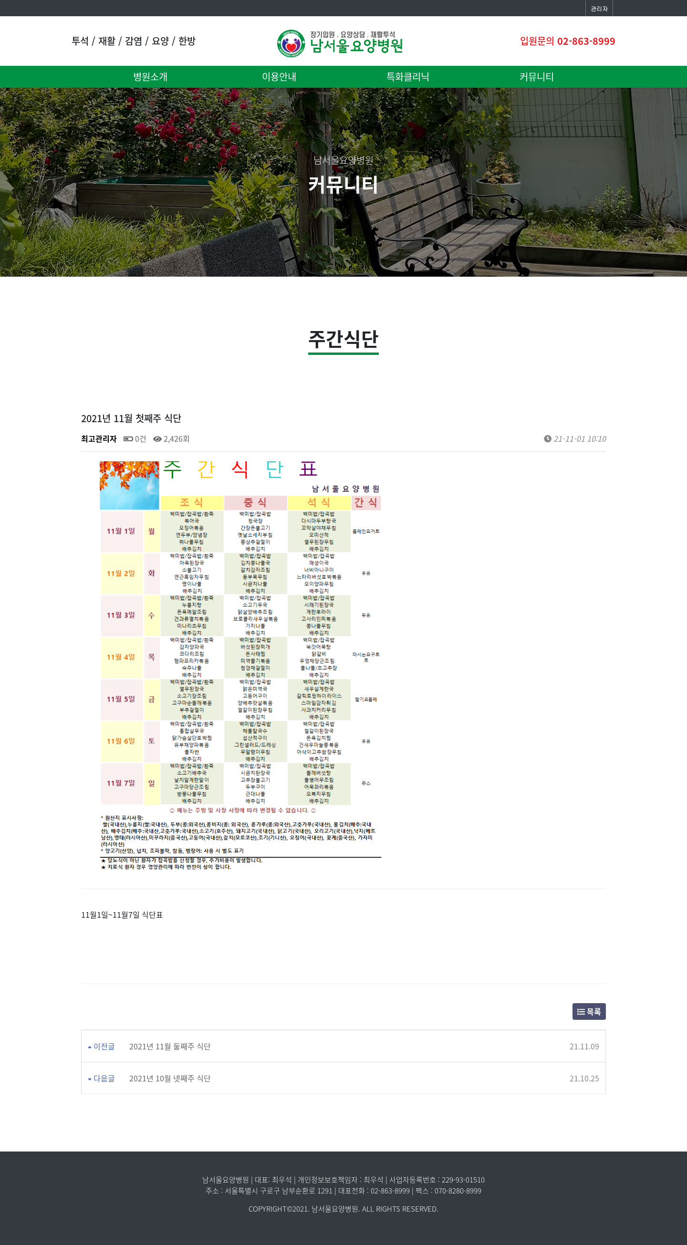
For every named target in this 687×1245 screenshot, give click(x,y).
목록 (589, 1011)
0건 (135, 438)
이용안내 (279, 76)
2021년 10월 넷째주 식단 (170, 1078)
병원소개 (150, 76)
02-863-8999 (586, 41)
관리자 (599, 8)
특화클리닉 (407, 76)
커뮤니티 (537, 76)
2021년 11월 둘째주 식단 (170, 1046)
